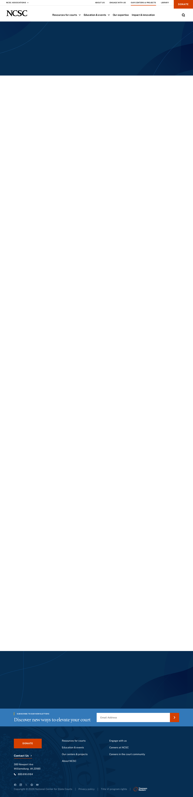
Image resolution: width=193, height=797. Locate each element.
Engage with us (118, 740)
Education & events (97, 14)
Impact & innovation (143, 14)
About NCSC (69, 761)
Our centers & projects (75, 754)
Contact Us (21, 755)
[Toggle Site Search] (183, 15)
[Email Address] (138, 717)
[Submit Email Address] (174, 717)
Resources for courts (67, 14)
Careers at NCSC (119, 747)
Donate (183, 4)
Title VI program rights (114, 789)
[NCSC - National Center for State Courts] (16, 13)
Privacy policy (86, 789)
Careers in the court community (127, 754)
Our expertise (121, 14)
